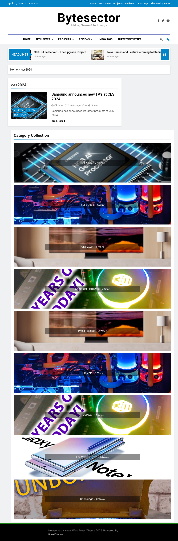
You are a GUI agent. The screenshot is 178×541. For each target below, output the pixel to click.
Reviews (129, 3)
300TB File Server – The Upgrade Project (64, 52)
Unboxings (142, 3)
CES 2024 (30, 110)
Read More (58, 120)
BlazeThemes (55, 534)
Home (93, 3)
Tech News (105, 3)
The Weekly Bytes (160, 3)
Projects (118, 3)
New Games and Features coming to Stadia (138, 52)
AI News (18, 110)
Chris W (58, 105)
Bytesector (89, 18)
